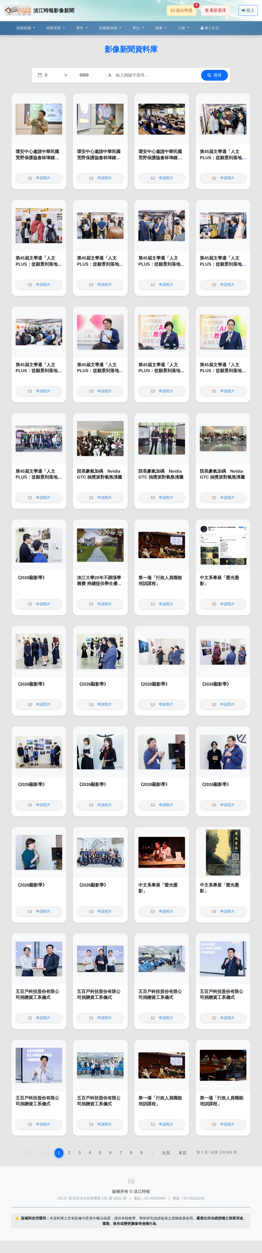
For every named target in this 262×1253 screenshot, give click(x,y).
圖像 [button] (159, 28)
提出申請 (184, 9)
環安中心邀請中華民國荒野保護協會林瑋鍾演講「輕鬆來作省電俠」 (37, 157)
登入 (248, 10)
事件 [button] (80, 28)
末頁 (182, 1153)
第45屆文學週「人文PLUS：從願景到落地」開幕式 (223, 157)
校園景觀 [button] (54, 28)
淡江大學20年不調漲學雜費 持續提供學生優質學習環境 (99, 583)
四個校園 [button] (24, 28)
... (152, 1153)
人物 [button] (182, 28)
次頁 (166, 1153)
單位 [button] (137, 28)
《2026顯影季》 (31, 577)
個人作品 (210, 28)
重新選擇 (215, 10)
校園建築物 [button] (108, 28)
